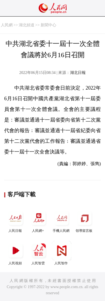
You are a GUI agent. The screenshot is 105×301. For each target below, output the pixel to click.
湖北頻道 (26, 25)
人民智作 (61, 253)
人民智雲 (38, 253)
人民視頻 (15, 253)
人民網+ (38, 220)
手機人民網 (61, 220)
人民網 (7, 25)
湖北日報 (78, 73)
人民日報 (15, 220)
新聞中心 (48, 25)
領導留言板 (84, 220)
